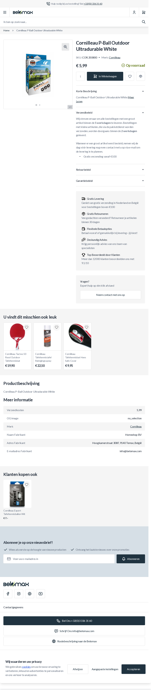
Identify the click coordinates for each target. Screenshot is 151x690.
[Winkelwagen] (143, 12)
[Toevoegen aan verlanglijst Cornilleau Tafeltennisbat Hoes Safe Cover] (86, 327)
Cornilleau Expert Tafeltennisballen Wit (17, 514)
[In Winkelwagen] (105, 76)
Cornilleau (114, 57)
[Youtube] (40, 593)
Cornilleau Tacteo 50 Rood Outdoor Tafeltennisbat (17, 360)
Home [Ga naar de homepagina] (6, 30)
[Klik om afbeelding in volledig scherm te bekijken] (65, 47)
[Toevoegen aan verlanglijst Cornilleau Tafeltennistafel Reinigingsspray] (56, 327)
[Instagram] (18, 593)
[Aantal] (80, 76)
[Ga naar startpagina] (23, 12)
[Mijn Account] (134, 12)
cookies (26, 666)
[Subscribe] (131, 558)
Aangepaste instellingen (105, 669)
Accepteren (133, 669)
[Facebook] (7, 593)
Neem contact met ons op (110, 294)
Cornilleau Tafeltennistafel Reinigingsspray (47, 360)
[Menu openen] (5, 12)
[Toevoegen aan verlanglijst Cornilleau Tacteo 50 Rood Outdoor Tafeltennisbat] (26, 327)
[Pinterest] (29, 593)
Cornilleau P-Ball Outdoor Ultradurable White (39, 30)
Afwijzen (78, 669)
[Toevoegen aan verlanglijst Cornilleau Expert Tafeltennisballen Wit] (26, 484)
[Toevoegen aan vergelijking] (140, 76)
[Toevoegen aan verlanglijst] (129, 76)
